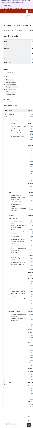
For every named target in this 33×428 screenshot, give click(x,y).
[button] (10, 80)
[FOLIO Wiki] (9, 11)
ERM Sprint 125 (10, 72)
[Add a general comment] (11, 424)
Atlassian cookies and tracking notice (12, 2)
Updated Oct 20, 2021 (23, 16)
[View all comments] (28, 416)
